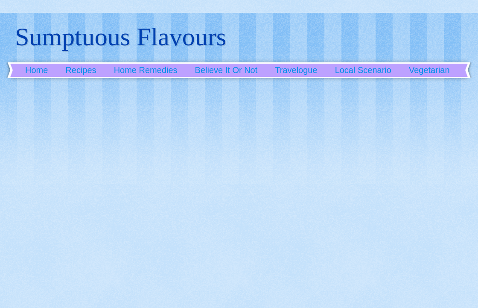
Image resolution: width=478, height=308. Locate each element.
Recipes (80, 70)
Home (36, 70)
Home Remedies (146, 70)
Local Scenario (363, 70)
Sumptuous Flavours (120, 37)
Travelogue (296, 70)
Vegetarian (429, 70)
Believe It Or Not (226, 70)
